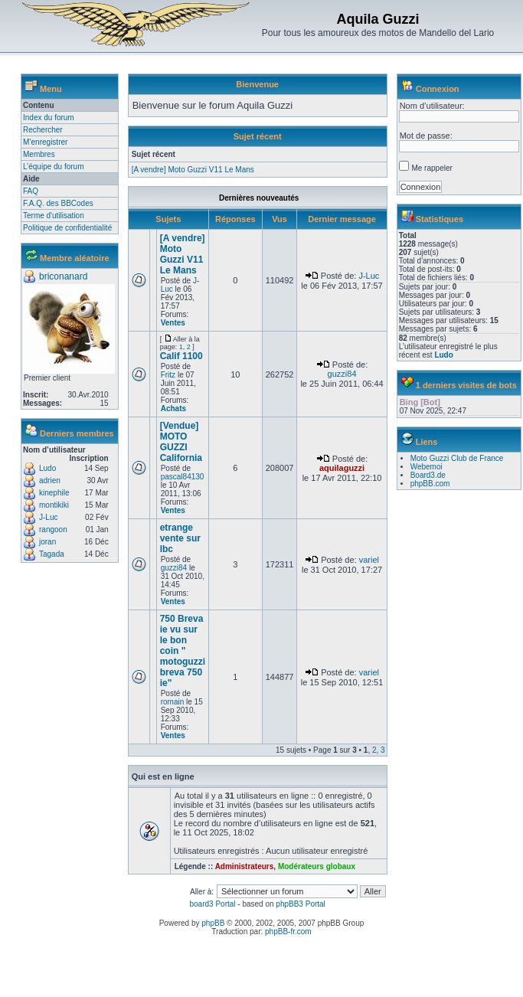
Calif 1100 (181, 356)
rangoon (53, 529)
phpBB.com (430, 483)
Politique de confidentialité (67, 228)
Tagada (51, 554)
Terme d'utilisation (53, 215)
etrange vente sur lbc (180, 538)
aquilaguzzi (341, 467)
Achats (173, 408)
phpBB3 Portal (300, 904)
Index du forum (48, 117)
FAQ (30, 191)
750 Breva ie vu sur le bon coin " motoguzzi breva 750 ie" (182, 650)
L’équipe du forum (53, 166)
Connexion (437, 88)
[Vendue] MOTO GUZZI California (181, 441)
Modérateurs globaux (316, 866)
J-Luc (48, 517)
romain (173, 702)
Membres (39, 154)
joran (47, 542)
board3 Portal (212, 904)
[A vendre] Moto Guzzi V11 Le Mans (193, 169)
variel (369, 559)
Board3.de (428, 475)
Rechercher (43, 130)
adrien (49, 480)
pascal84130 (182, 476)
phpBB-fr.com (288, 931)
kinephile (54, 493)
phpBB (212, 923)
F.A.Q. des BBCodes (58, 203)
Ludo (47, 468)
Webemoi (426, 467)
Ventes (173, 323)
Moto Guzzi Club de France (457, 458)
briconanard (63, 276)
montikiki (54, 505)
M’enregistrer (45, 142)
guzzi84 (342, 373)
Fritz (168, 375)
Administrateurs (244, 866)
